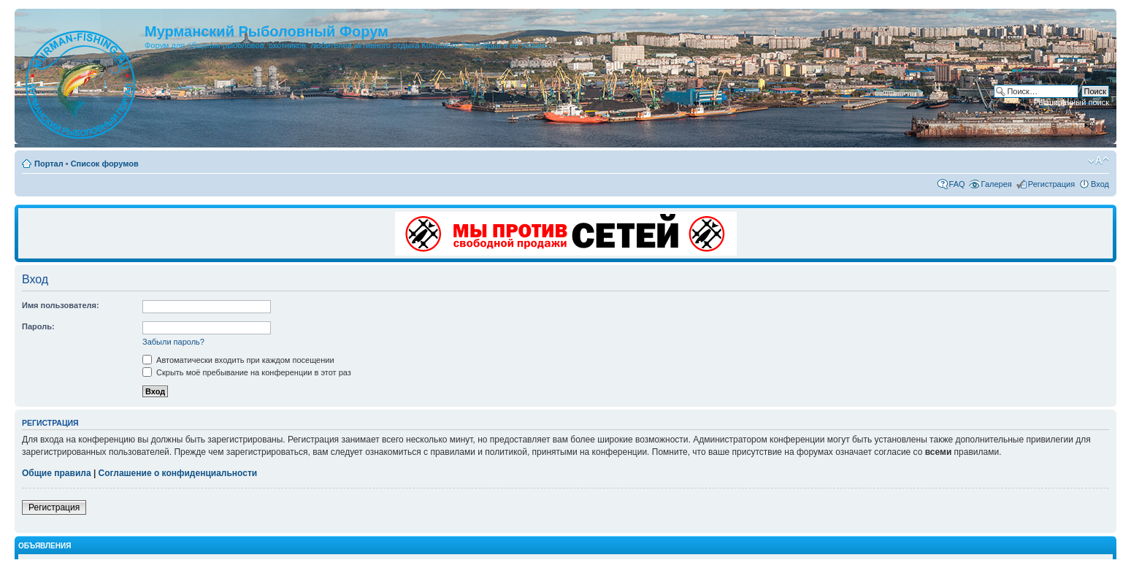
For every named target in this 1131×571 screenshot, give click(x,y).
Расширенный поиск (1071, 102)
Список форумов (105, 163)
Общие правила (56, 473)
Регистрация (1051, 184)
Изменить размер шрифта (1098, 160)
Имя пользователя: (60, 305)
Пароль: (38, 326)
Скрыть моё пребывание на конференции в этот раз (246, 372)
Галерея (996, 184)
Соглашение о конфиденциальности (178, 473)
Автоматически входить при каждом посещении (238, 360)
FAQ (957, 184)
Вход (1100, 184)
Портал (49, 163)
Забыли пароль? (173, 341)
